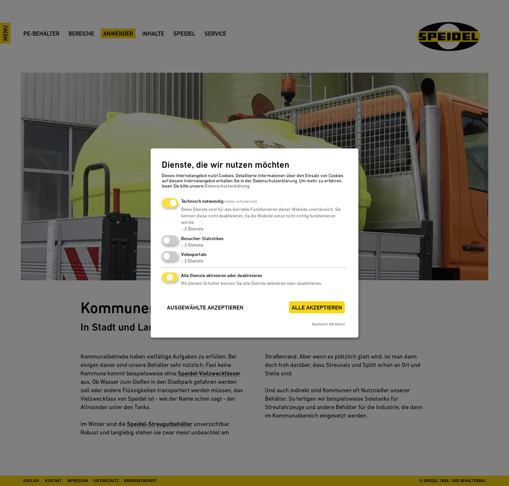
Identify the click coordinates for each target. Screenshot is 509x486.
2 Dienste (192, 228)
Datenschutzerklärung (227, 185)
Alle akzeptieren (317, 307)
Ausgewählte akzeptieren (205, 307)
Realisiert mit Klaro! (328, 324)
